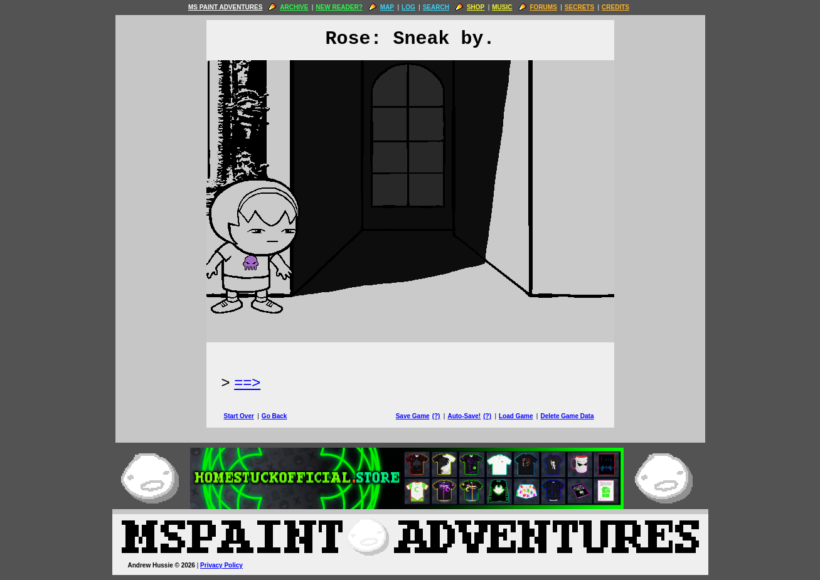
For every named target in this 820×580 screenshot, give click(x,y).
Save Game (413, 416)
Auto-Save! (464, 416)
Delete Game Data (567, 416)
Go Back (274, 416)
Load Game (516, 416)
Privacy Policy (221, 565)
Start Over (239, 416)
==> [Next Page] (247, 382)
